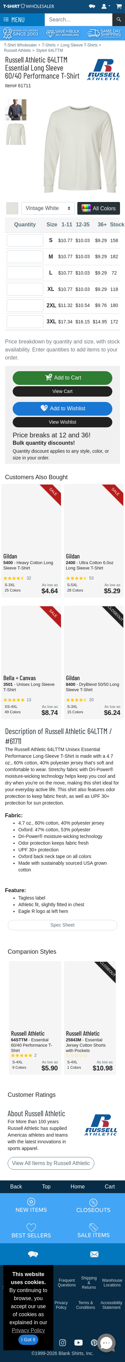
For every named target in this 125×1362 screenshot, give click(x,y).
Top (46, 1186)
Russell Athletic (25, 59)
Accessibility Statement (111, 1305)
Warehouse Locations (112, 1282)
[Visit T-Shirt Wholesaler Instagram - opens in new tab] (63, 1342)
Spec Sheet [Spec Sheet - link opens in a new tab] (62, 925)
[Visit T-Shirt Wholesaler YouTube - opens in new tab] (79, 1342)
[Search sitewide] (79, 19)
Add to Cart (62, 378)
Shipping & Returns (89, 1283)
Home (78, 1186)
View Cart (62, 391)
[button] (92, 5)
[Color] (48, 208)
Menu (13, 19)
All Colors (99, 208)
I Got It (28, 1339)
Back (16, 1186)
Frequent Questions (67, 1282)
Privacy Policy (28, 1330)
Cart (110, 1186)
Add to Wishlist (62, 408)
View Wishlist (62, 422)
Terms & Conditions (85, 1305)
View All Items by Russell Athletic (51, 1163)
